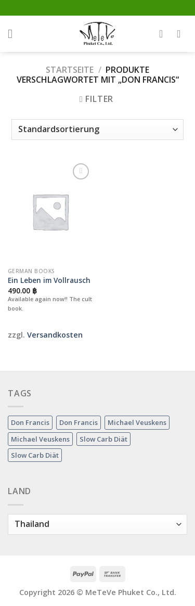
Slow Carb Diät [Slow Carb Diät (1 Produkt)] (103, 439)
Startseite (70, 69)
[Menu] (14, 33)
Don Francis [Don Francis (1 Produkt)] (30, 422)
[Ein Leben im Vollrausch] (50, 211)
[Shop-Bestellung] (97, 129)
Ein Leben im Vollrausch (49, 280)
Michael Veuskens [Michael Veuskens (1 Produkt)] (137, 422)
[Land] (97, 524)
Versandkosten (55, 335)
